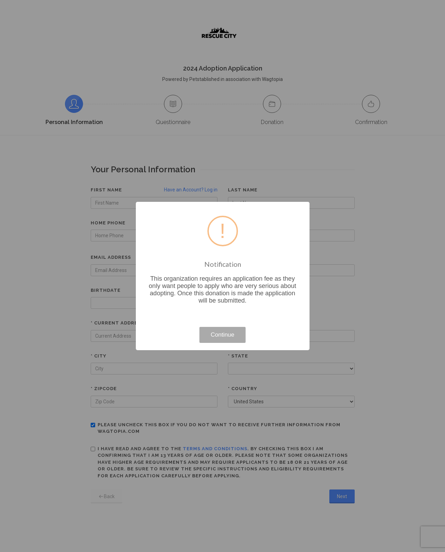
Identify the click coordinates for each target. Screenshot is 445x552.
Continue (222, 334)
